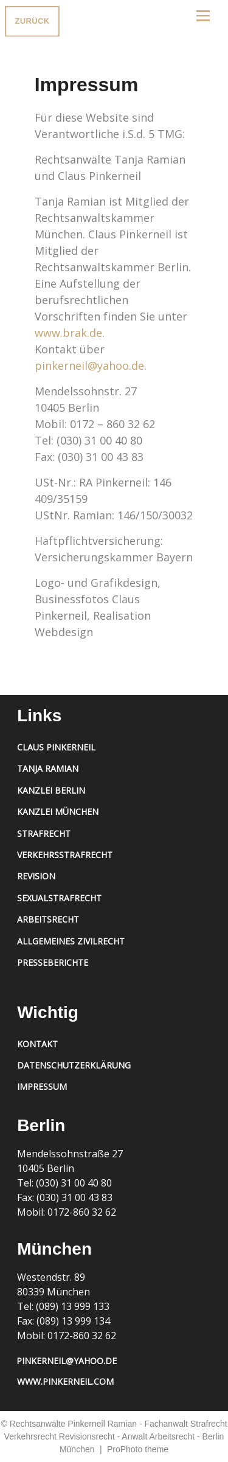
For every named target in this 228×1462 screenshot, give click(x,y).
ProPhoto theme (137, 1449)
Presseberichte (52, 962)
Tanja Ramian (47, 768)
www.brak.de (68, 332)
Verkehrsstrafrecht (64, 855)
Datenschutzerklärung (74, 1065)
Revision (36, 876)
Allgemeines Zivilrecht (71, 941)
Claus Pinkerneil (56, 747)
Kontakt (37, 1044)
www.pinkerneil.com (65, 1381)
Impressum (42, 1086)
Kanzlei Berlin (51, 790)
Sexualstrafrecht (59, 898)
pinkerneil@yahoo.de (89, 365)
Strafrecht (44, 833)
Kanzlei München (57, 811)
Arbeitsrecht (48, 919)
